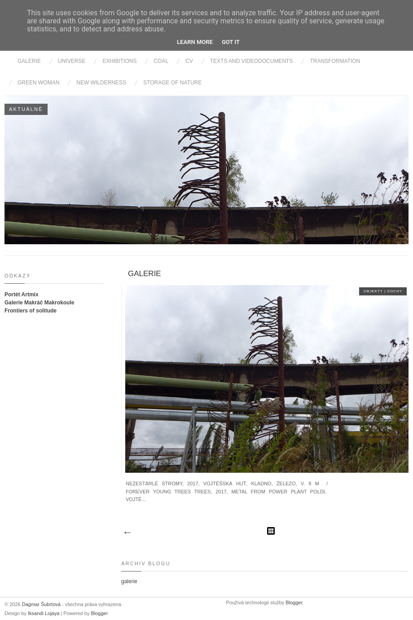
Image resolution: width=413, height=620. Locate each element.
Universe (71, 61)
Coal (161, 61)
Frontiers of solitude (30, 311)
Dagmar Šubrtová (42, 604)
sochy (394, 291)
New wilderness (101, 82)
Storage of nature (172, 82)
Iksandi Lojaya (44, 613)
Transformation (335, 61)
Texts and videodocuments (251, 61)
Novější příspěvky (127, 533)
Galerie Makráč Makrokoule (39, 302)
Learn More (195, 42)
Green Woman (38, 82)
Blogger (99, 613)
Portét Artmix (21, 294)
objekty (374, 291)
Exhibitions (119, 61)
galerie (144, 273)
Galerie (29, 61)
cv (189, 61)
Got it (231, 42)
